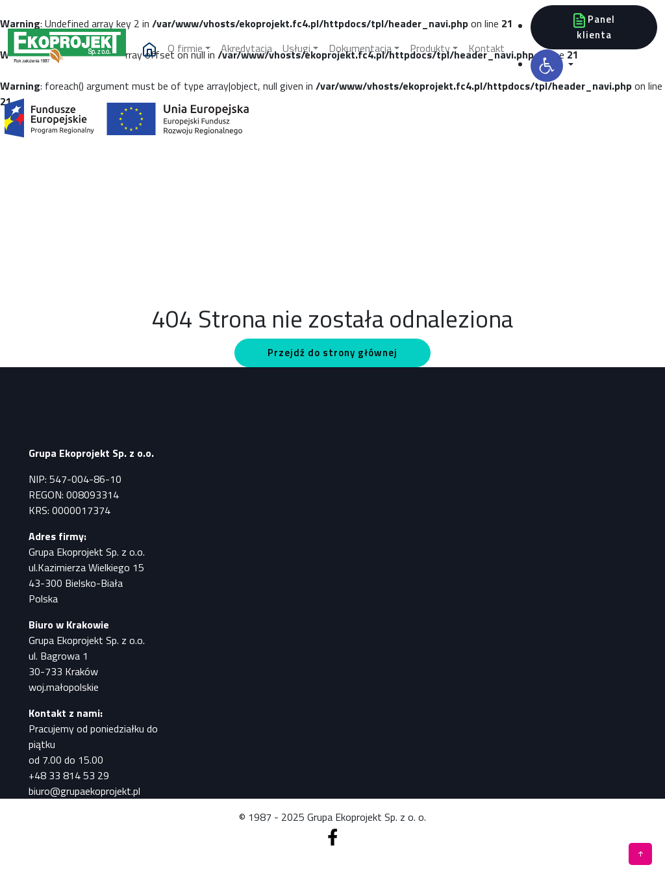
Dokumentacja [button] (360, 48)
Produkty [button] (430, 48)
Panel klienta (594, 27)
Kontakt (486, 48)
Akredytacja (246, 48)
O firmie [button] (185, 48)
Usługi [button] (296, 48)
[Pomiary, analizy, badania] (67, 49)
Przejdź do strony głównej (332, 352)
